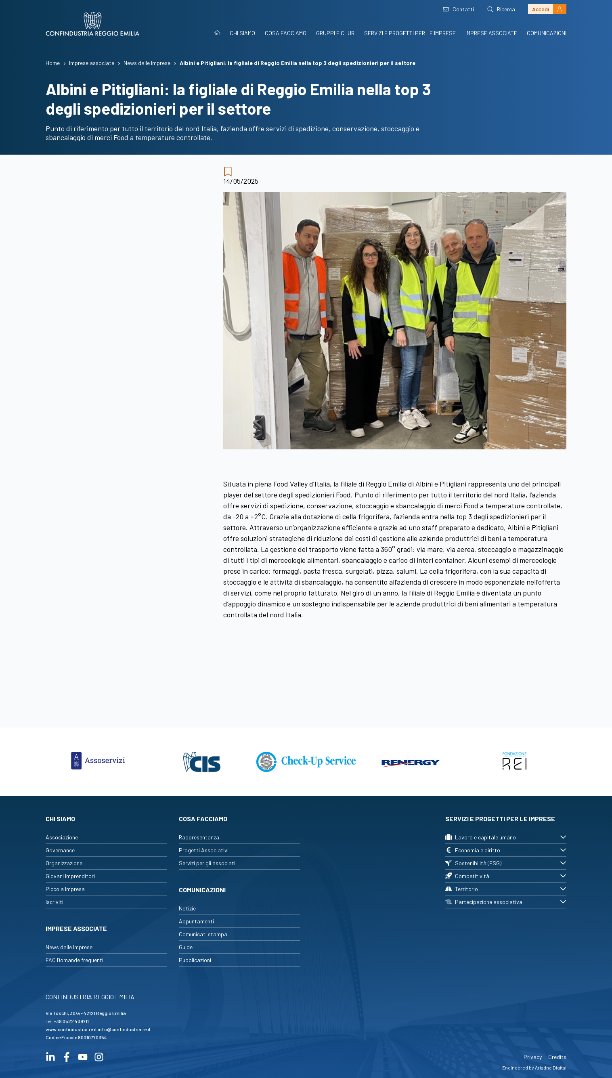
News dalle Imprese (69, 947)
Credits (557, 1056)
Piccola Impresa (65, 888)
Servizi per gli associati (207, 863)
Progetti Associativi (203, 850)
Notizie (187, 908)
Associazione (62, 837)
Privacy (533, 1056)
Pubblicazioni (195, 959)
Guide (186, 947)
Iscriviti (54, 901)
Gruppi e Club (335, 32)
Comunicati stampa (203, 934)
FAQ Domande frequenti (74, 959)
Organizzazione (64, 863)
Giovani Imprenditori (70, 875)
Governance (60, 850)
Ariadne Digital (550, 1067)
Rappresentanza (199, 837)
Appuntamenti (196, 921)
